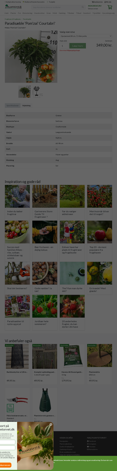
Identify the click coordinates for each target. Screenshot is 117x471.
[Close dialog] (3, 424)
